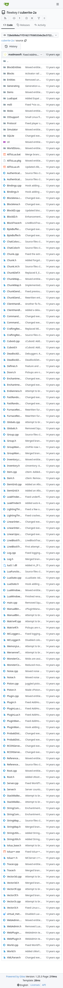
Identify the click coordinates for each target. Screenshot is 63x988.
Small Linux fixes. (34, 117)
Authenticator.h (14, 179)
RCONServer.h (14, 752)
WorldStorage (14, 148)
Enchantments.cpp (14, 378)
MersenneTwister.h (14, 652)
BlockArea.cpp (14, 198)
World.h (11, 951)
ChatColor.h (13, 247)
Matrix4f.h (12, 627)
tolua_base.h (14, 845)
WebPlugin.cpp (14, 932)
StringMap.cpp (14, 820)
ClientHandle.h (14, 310)
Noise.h (11, 677)
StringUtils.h (14, 839)
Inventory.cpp (14, 459)
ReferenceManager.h (14, 764)
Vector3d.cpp (14, 876)
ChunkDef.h (13, 272)
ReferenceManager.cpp (14, 758)
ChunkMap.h (14, 285)
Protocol (11, 123)
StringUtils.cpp (14, 833)
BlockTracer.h (14, 222)
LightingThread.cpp (14, 509)
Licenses (35, 984)
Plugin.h (11, 702)
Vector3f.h (12, 895)
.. (5, 61)
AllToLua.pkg (14, 160)
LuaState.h (13, 584)
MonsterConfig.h (14, 664)
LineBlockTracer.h (14, 546)
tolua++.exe (13, 851)
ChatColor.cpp (14, 241)
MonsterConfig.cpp (14, 658)
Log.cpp (11, 552)
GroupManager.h (14, 453)
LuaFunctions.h (14, 571)
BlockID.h (12, 216)
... (41, 54)
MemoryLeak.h (14, 646)
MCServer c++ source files (39, 857)
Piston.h (11, 689)
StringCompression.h (14, 814)
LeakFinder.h (14, 503)
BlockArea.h (13, 204)
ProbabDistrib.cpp (14, 733)
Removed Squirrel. (35, 428)
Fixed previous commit (37, 291)
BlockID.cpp (13, 210)
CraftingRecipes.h (14, 335)
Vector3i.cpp (14, 901)
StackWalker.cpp (14, 795)
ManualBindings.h (14, 615)
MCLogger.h (13, 640)
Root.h (10, 777)
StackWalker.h (14, 801)
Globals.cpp (13, 422)
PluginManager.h (14, 727)
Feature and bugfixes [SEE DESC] (43, 366)
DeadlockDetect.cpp (14, 353)
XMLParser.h (14, 957)
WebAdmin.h (14, 926)
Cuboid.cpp (13, 341)
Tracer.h (11, 870)
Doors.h (11, 372)
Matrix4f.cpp (14, 621)
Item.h (10, 478)
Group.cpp (13, 434)
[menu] (22, 985)
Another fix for (33, 303)
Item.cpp (12, 471)
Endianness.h (14, 391)
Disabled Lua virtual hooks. (40, 913)
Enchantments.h (14, 384)
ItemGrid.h (13, 490)
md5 (9, 104)
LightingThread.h (14, 515)
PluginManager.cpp (14, 720)
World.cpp (12, 945)
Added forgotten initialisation (41, 260)
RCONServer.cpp (14, 745)
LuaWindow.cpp (14, 590)
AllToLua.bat (14, 154)
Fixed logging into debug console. (43, 552)
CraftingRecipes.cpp (14, 328)
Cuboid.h (12, 347)
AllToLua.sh (13, 166)
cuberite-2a (28, 12)
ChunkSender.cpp (14, 291)
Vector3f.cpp (14, 889)
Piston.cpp (13, 683)
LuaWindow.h (14, 596)
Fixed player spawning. (37, 123)
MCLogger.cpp (14, 633)
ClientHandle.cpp (14, 303)
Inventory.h (13, 465)
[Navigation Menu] (58, 4)
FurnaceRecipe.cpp (14, 409)
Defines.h (12, 366)
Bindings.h (13, 191)
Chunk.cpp (13, 254)
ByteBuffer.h (13, 235)
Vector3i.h (12, 907)
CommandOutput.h (14, 322)
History (11, 46)
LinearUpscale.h (14, 534)
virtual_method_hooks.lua (14, 913)
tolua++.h (12, 857)
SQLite (10, 135)
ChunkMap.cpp (14, 278)
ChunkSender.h (14, 297)
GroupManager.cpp (14, 447)
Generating (13, 85)
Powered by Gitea (15, 976)
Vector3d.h (13, 882)
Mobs (10, 110)
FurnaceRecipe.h (14, 415)
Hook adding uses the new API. (42, 185)
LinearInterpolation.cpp (14, 521)
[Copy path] (25, 40)
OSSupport (13, 117)
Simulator (12, 129)
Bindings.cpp (14, 185)
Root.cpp (12, 770)
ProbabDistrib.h (14, 739)
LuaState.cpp (14, 577)
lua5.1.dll (12, 565)
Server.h (11, 789)
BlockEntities (14, 67)
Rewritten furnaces (35, 409)
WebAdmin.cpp (14, 920)
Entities (11, 79)
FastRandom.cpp (14, 397)
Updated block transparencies (41, 210)
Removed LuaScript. (36, 926)
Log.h (10, 559)
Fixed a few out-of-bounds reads (43, 509)
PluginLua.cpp (14, 708)
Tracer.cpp (12, 864)
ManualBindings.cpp (14, 608)
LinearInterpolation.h (14, 528)
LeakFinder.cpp (14, 496)
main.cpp (12, 602)
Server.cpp (12, 783)
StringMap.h (14, 826)
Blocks (10, 73)
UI (8, 142)
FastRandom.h (14, 403)
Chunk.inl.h (13, 266)
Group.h (11, 440)
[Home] (6, 4)
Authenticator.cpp (14, 173)
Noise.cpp (12, 671)
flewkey (12, 12)
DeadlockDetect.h (14, 359)
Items (10, 92)
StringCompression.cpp (14, 808)
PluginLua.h (13, 714)
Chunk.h (11, 260)
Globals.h (12, 428)
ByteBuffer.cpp (14, 229)
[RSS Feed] (5, 18)
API (44, 984)
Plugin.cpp (13, 696)
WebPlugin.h (14, 938)
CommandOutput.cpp (14, 316)
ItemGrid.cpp (14, 484)
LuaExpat (12, 98)
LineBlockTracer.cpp (14, 540)
